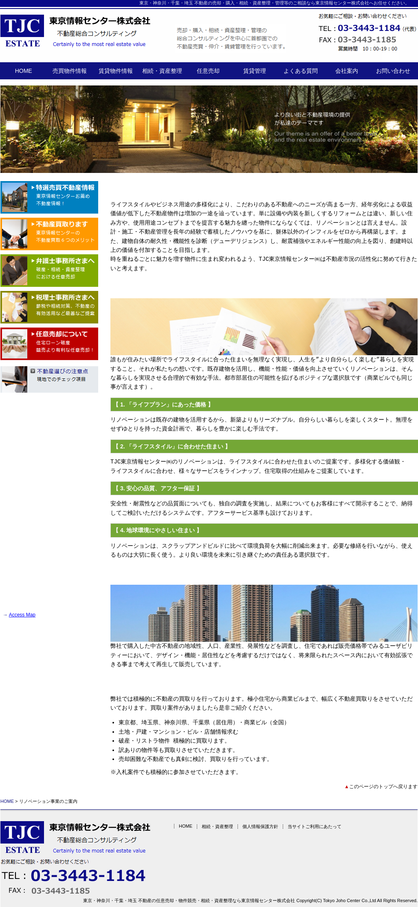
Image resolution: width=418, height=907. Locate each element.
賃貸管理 (254, 71)
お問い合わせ (393, 71)
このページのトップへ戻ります (383, 786)
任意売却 (208, 71)
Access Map (22, 615)
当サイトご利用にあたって (310, 826)
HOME (23, 71)
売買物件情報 (70, 71)
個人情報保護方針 (256, 826)
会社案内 (346, 71)
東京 (143, 2)
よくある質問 (301, 71)
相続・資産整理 (162, 71)
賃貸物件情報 (116, 71)
